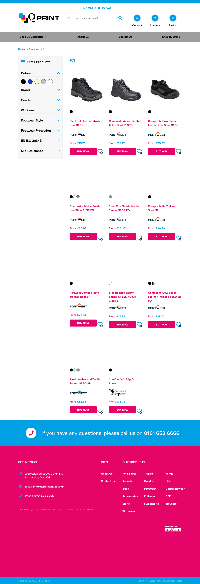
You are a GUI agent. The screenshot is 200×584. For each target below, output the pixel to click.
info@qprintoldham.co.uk (48, 487)
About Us (107, 474)
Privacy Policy (31, 509)
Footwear (34, 49)
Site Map (91, 509)
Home (21, 49)
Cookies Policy (47, 509)
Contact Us (108, 481)
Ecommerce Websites (147, 580)
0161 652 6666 (161, 433)
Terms (21, 509)
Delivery (69, 509)
